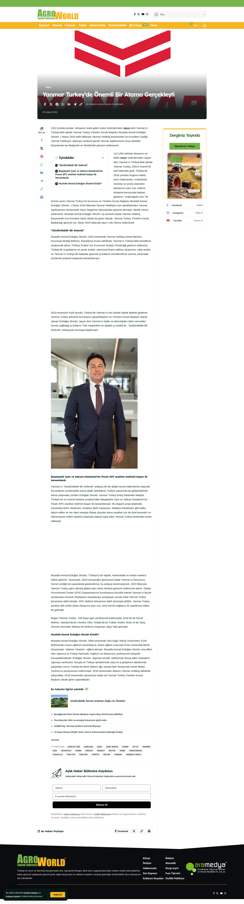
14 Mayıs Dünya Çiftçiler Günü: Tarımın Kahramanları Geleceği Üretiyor (88, 732)
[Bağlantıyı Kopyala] (81, 104)
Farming (146, 747)
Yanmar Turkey (133, 755)
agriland (88, 747)
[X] (138, 14)
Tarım (122, 751)
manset (101, 751)
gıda (55, 751)
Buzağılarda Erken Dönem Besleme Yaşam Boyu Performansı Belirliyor (88, 714)
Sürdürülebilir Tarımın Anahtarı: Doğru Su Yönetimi (97, 701)
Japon (127, 128)
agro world (112, 747)
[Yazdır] (42, 198)
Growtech (66, 751)
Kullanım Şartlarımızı (73, 818)
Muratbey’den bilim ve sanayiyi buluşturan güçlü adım (80, 720)
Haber (49, 87)
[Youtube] (184, 218)
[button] (57, 894)
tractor (71, 755)
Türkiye (95, 755)
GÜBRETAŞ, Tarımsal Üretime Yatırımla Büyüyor (77, 726)
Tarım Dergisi (135, 751)
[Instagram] (147, 14)
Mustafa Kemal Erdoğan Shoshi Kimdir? (80, 183)
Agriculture (74, 747)
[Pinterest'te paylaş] (56, 104)
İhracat (89, 751)
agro (99, 747)
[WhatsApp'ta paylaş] (63, 104)
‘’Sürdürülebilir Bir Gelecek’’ (73, 165)
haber (78, 751)
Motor (112, 751)
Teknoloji (58, 755)
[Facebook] (134, 14)
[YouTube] (143, 14)
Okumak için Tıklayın (185, 144)
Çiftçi (135, 747)
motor (123, 158)
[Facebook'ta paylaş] (44, 104)
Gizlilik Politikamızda (106, 818)
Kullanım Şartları (14, 896)
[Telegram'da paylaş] (75, 104)
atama (125, 747)
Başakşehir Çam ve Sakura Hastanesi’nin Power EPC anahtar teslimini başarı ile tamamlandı (79, 175)
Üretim (106, 755)
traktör (83, 755)
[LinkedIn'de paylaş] (68, 104)
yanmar (118, 755)
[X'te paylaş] (51, 104)
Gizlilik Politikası (32, 893)
